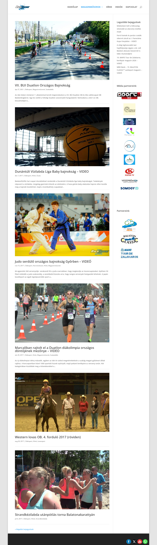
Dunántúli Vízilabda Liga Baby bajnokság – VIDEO (52, 171)
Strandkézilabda (41, 519)
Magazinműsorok (91, 7)
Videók (119, 7)
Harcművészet (38, 266)
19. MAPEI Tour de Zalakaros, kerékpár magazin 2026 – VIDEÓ (129, 60)
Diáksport (28, 89)
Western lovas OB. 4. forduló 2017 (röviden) (48, 437)
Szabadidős (50, 89)
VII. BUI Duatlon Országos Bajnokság (42, 85)
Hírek (109, 7)
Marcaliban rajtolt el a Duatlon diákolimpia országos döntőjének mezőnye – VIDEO (54, 349)
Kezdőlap (72, 7)
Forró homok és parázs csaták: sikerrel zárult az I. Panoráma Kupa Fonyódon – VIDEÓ (129, 38)
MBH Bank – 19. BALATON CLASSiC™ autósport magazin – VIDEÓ (129, 70)
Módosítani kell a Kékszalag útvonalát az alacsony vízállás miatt (129, 29)
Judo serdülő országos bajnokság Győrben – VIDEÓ (53, 261)
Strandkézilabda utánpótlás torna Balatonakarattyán (55, 514)
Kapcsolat (131, 7)
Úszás (38, 176)
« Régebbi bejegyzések (24, 529)
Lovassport (41, 441)
